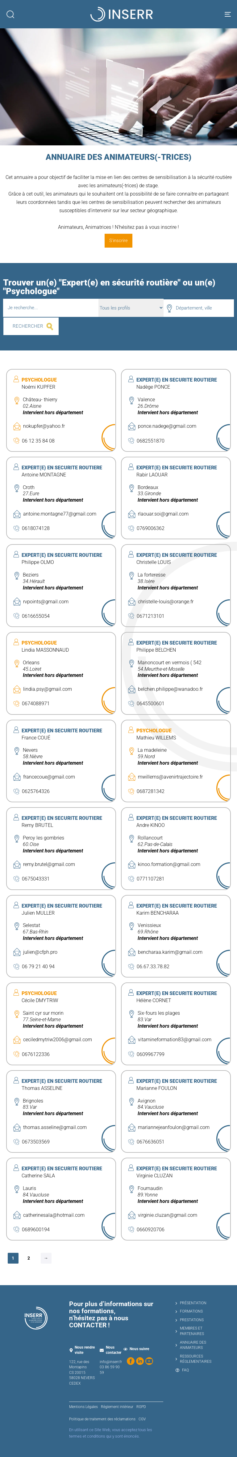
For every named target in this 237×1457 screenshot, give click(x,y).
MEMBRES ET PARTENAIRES (190, 1331)
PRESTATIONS (190, 1320)
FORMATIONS (189, 1311)
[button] (10, 14)
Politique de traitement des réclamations (102, 1419)
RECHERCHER (28, 326)
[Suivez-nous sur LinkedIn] (140, 1361)
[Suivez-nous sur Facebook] (131, 1361)
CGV (142, 1419)
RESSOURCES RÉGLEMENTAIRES (193, 1359)
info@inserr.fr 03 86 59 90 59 (111, 1367)
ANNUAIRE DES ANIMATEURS (191, 1345)
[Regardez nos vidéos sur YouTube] (149, 1361)
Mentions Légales (83, 1407)
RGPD (141, 1407)
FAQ (182, 1370)
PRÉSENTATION (191, 1303)
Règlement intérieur (117, 1407)
